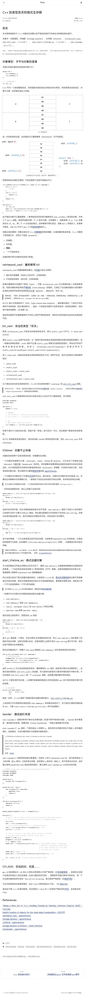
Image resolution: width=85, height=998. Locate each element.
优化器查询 (62, 872)
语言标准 (36, 471)
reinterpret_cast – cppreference (17, 916)
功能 (38, 270)
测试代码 (68, 879)
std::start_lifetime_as (44, 947)
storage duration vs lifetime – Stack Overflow (22, 926)
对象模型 (38, 232)
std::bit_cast (71, 947)
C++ (7, 943)
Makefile (63, 884)
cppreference (50, 471)
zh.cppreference (45, 553)
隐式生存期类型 (62, 577)
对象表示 (79, 389)
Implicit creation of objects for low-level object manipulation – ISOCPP (34, 912)
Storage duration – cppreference (17, 919)
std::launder (30, 947)
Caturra (7, 21)
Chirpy (79, 993)
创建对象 (45, 389)
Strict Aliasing (11, 947)
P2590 (12, 753)
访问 (31, 476)
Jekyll (70, 993)
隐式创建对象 (46, 589)
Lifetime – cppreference (13, 922)
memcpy (21, 947)
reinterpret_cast (59, 947)
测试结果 (36, 227)
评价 (67, 889)
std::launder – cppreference (15, 929)
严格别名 (27, 287)
